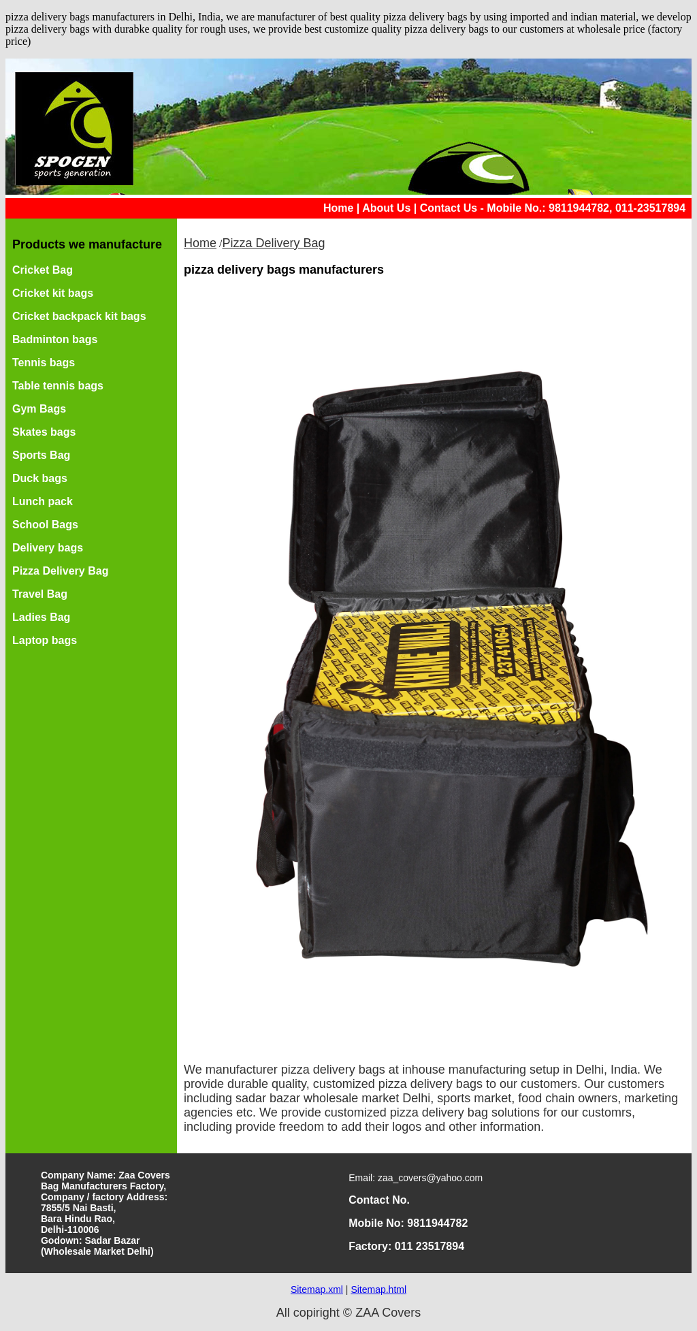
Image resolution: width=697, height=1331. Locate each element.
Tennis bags (43, 362)
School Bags (45, 524)
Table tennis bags (57, 385)
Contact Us (448, 208)
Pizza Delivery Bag (60, 571)
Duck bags (39, 478)
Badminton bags (54, 339)
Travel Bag (39, 594)
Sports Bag (41, 455)
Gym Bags (39, 409)
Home (338, 208)
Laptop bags (44, 640)
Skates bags (44, 432)
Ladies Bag (41, 617)
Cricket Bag (42, 270)
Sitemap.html (378, 1289)
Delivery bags (47, 548)
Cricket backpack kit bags (79, 316)
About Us (386, 208)
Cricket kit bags (52, 293)
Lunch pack (42, 501)
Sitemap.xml (317, 1289)
